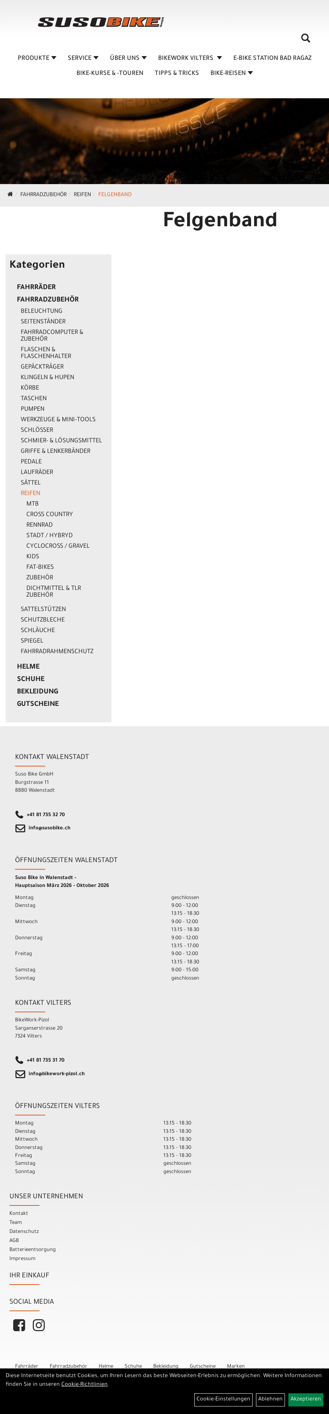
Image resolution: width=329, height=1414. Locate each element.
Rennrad (39, 525)
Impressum (22, 1259)
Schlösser (37, 430)
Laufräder (37, 472)
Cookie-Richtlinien (84, 1385)
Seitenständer (43, 322)
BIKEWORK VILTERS (190, 58)
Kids (32, 557)
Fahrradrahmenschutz (57, 652)
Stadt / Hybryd (49, 536)
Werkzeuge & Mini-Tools (58, 420)
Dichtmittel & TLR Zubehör (53, 592)
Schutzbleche (43, 620)
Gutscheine (38, 705)
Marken (236, 1367)
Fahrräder (36, 288)
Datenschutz (24, 1232)
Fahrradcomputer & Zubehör (52, 336)
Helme (28, 667)
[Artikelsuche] (305, 41)
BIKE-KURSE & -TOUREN (109, 73)
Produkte (37, 58)
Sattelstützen (43, 609)
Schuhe (30, 680)
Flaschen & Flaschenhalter (46, 353)
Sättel (31, 483)
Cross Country (49, 515)
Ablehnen (270, 1400)
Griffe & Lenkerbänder (55, 451)
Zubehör (39, 578)
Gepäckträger (42, 367)
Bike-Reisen (231, 73)
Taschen (34, 399)
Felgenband (115, 195)
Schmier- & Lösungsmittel (61, 441)
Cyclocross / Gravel (58, 546)
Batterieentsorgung (32, 1250)
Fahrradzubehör (43, 195)
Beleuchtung (41, 311)
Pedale (31, 462)
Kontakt (18, 1214)
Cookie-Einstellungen (223, 1400)
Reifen (82, 195)
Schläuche (38, 631)
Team (15, 1223)
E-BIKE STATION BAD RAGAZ (272, 58)
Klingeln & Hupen (47, 378)
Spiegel (32, 641)
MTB (32, 504)
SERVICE (83, 58)
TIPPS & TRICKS (177, 73)
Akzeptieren (306, 1400)
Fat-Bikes (40, 567)
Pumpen (32, 409)
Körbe (30, 388)
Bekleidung (37, 692)
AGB (14, 1241)
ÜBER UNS (128, 58)
